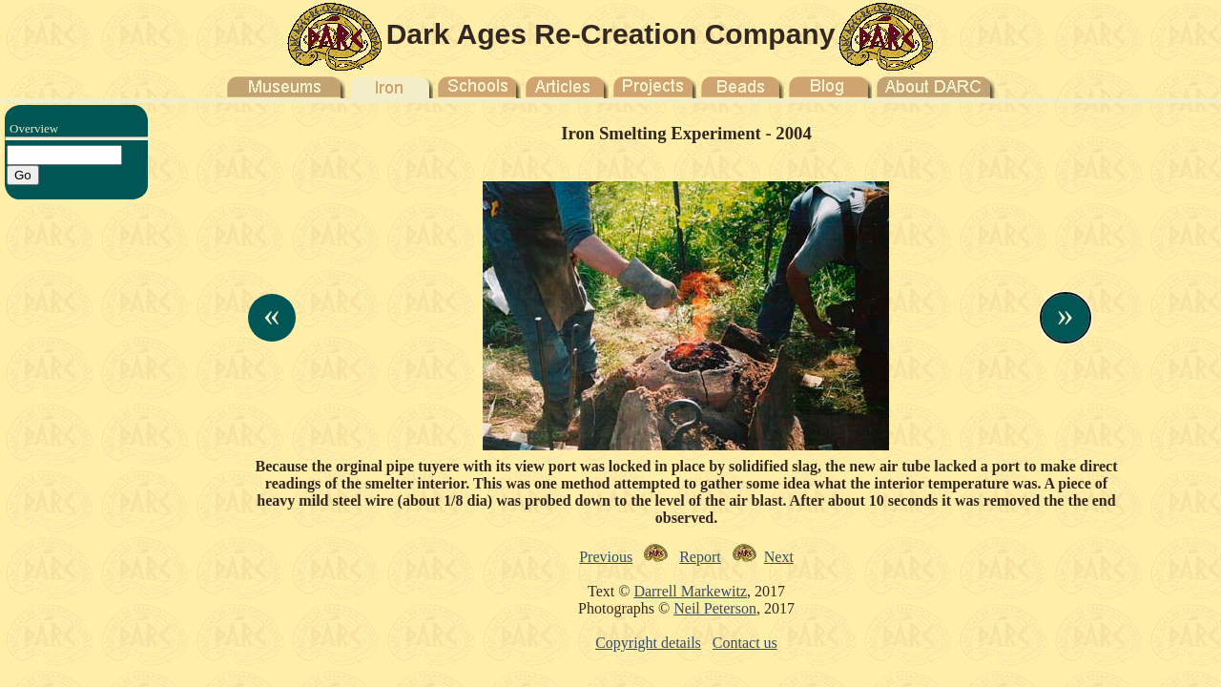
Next (779, 557)
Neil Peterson (714, 608)
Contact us (745, 643)
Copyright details (648, 643)
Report (700, 557)
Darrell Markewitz (690, 591)
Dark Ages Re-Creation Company (611, 34)
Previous (605, 557)
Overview (34, 128)
